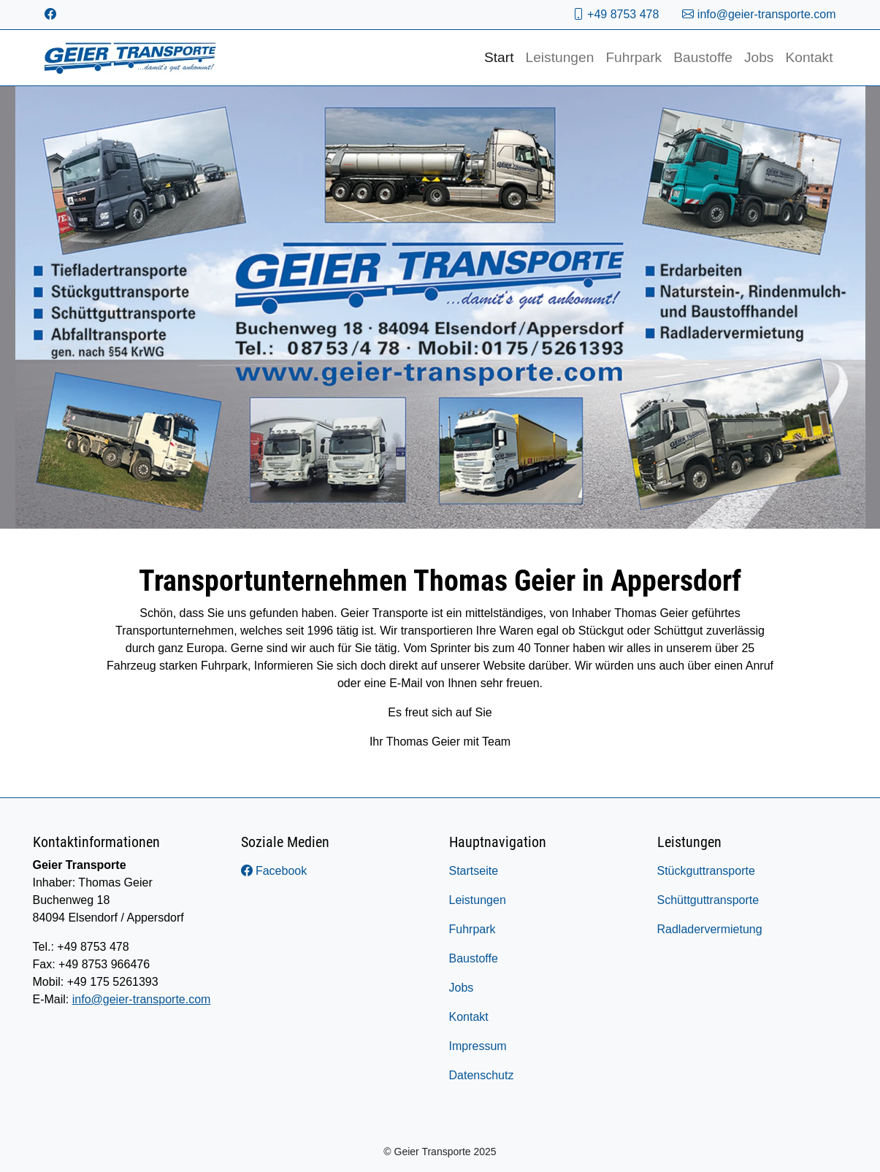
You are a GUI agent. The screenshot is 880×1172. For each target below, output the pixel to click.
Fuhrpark (633, 57)
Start (499, 57)
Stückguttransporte (706, 871)
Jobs (759, 57)
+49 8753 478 (616, 14)
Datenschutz (481, 1075)
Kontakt (809, 57)
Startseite (474, 871)
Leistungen (559, 57)
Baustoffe (702, 57)
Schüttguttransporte (708, 900)
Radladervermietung (709, 929)
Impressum (478, 1046)
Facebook (274, 871)
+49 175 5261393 (112, 982)
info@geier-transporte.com (758, 14)
